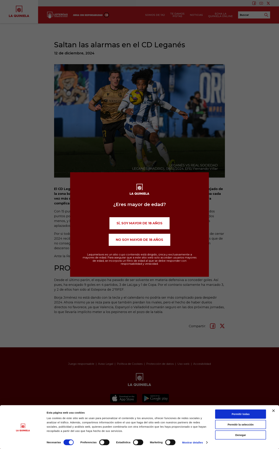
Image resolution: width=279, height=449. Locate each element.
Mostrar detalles (192, 441)
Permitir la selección (241, 424)
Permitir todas (241, 413)
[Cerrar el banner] (273, 410)
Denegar (240, 434)
